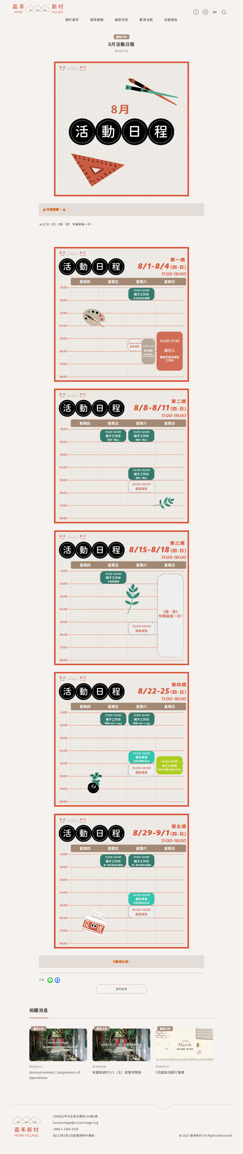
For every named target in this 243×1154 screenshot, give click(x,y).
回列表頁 (121, 989)
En (214, 12)
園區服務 (97, 19)
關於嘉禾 (72, 19)
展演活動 (146, 19)
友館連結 (171, 19)
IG (205, 12)
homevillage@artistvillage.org (75, 1122)
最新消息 (121, 19)
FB (196, 12)
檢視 (58, 1054)
